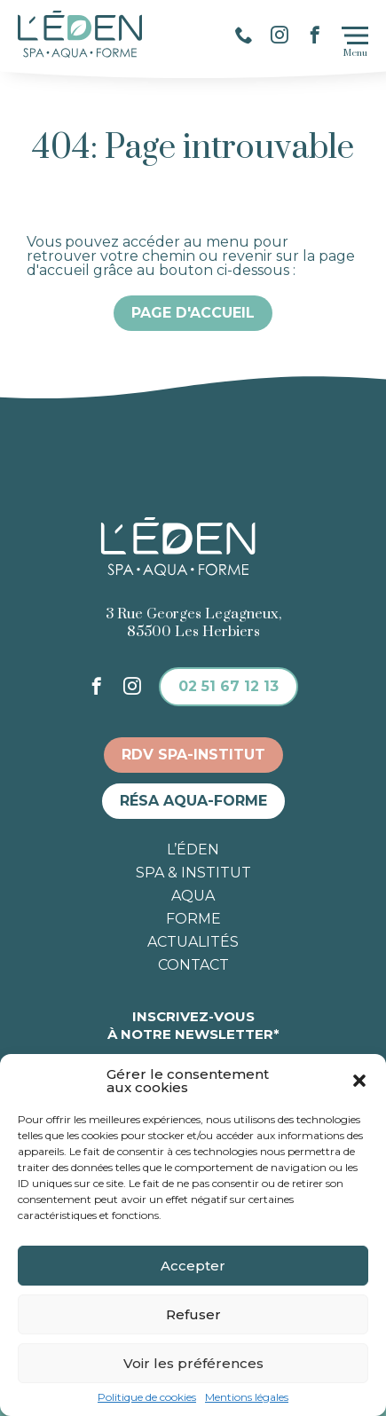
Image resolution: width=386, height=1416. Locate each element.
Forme (193, 919)
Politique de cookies (147, 1397)
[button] (359, 1081)
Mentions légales (246, 1397)
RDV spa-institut (193, 754)
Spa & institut (193, 873)
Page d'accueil (193, 312)
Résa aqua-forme (193, 800)
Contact (193, 965)
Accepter (193, 1265)
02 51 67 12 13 (228, 686)
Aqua (193, 896)
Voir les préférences (193, 1363)
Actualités (193, 942)
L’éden (193, 850)
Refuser (193, 1314)
